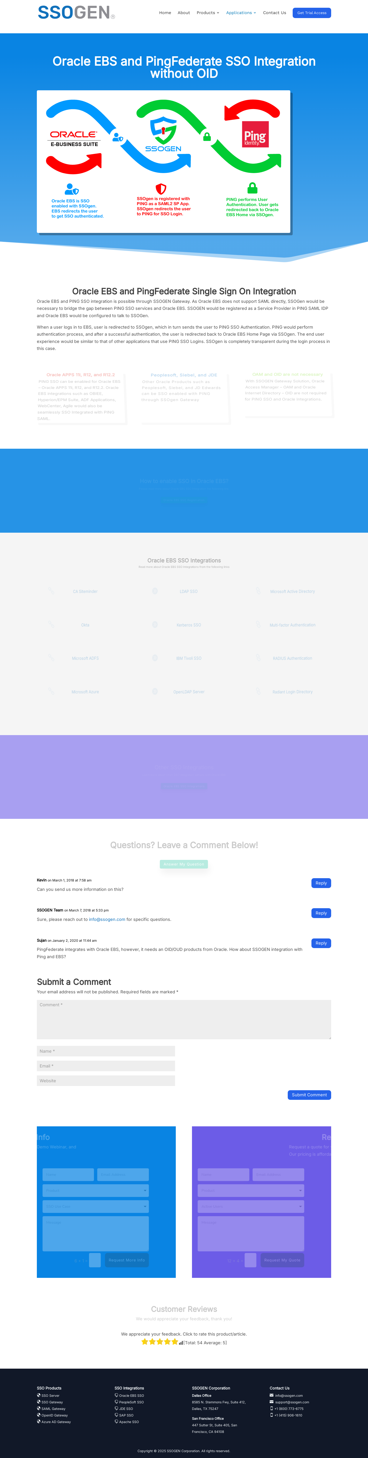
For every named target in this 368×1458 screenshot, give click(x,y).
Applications (239, 13)
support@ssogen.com (291, 1402)
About (184, 13)
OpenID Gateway (55, 1415)
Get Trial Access (311, 13)
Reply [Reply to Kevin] (321, 883)
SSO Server (50, 1395)
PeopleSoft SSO (131, 1402)
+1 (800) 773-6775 (288, 1409)
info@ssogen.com (107, 919)
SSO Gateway (52, 1402)
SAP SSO (126, 1415)
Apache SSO (129, 1422)
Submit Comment (309, 1094)
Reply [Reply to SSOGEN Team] (321, 913)
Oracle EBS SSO (131, 1395)
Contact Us (274, 13)
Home (165, 13)
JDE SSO (126, 1409)
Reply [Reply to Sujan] (321, 943)
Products (206, 13)
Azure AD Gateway (56, 1422)
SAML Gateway (53, 1409)
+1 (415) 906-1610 (287, 1415)
